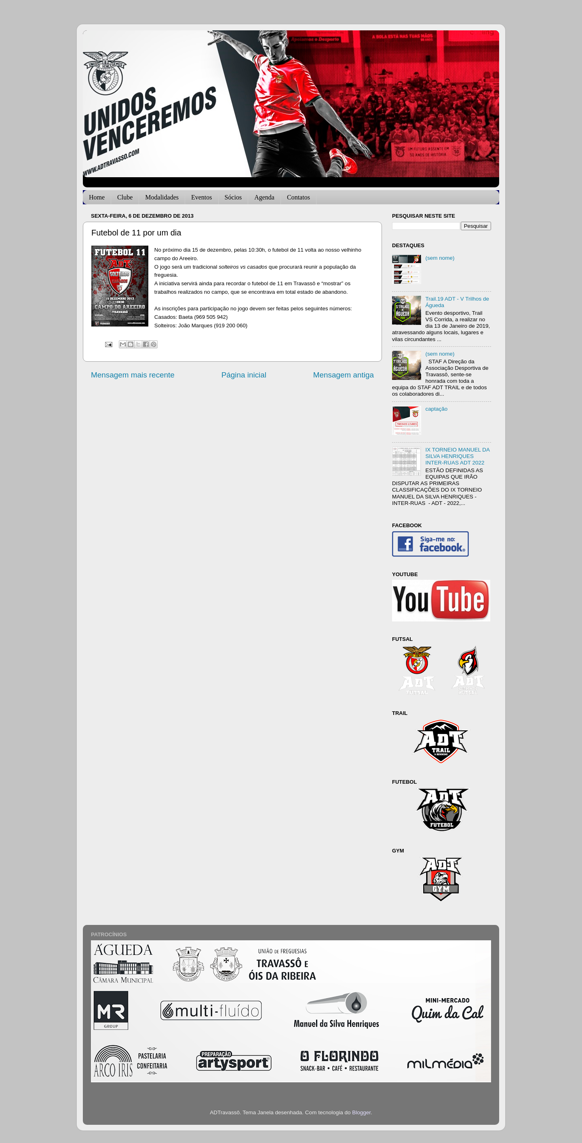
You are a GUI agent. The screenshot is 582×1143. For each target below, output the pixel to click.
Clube (125, 197)
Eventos (201, 197)
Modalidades (162, 197)
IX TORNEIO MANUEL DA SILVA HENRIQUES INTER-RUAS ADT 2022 (457, 456)
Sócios (233, 197)
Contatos (298, 197)
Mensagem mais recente (133, 375)
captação (436, 409)
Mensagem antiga (343, 375)
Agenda (264, 197)
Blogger (361, 1112)
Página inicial (243, 375)
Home (97, 197)
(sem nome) (439, 258)
